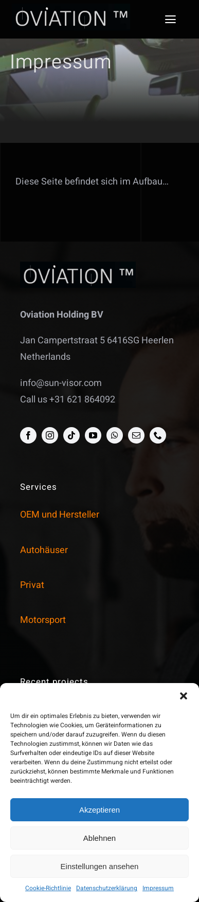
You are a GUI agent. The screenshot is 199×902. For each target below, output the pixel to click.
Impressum (158, 888)
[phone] (158, 435)
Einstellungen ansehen (100, 866)
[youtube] (93, 435)
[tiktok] (71, 435)
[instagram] (50, 435)
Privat (32, 585)
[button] (183, 696)
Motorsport (43, 620)
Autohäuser (44, 550)
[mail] (136, 435)
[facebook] (28, 435)
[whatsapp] (114, 435)
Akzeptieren (99, 809)
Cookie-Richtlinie (48, 888)
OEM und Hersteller (59, 515)
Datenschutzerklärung (106, 888)
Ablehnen (99, 838)
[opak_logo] (71, 8)
